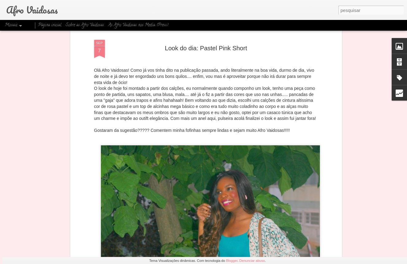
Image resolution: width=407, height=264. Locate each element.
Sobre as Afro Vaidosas (85, 25)
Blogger (231, 260)
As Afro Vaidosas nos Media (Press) (138, 25)
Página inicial (49, 25)
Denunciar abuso (252, 260)
